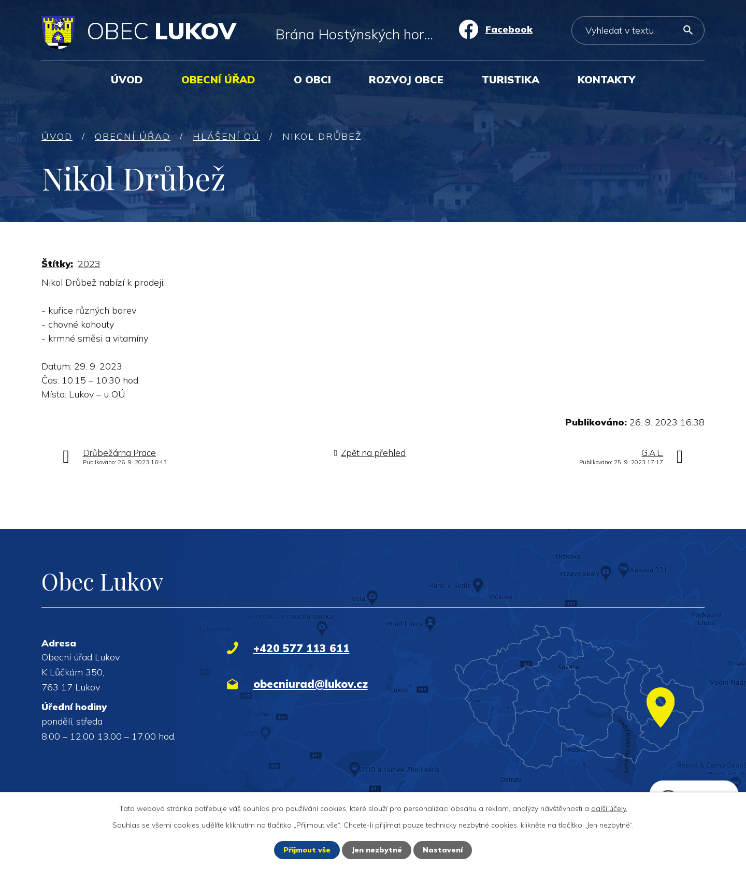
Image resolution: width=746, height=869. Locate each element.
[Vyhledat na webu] (638, 30)
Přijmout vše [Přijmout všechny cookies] (307, 850)
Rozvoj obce (406, 79)
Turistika (510, 79)
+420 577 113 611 (301, 648)
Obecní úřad (218, 79)
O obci (312, 79)
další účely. (609, 808)
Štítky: (57, 264)
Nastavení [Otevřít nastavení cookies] (443, 850)
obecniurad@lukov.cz (310, 683)
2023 (89, 264)
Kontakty (606, 79)
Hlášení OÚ (226, 136)
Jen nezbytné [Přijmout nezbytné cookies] (376, 850)
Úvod (127, 79)
